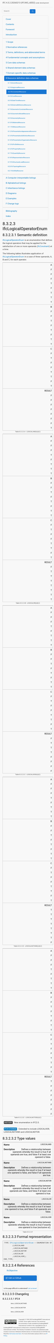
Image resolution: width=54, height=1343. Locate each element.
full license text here (15, 1333)
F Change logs (12, 203)
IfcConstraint (43, 246)
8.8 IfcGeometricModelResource (19, 114)
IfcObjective (12, 1270)
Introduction (11, 34)
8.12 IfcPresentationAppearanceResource (22, 131)
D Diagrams (11, 193)
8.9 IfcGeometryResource (16, 118)
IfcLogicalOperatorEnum (13, 240)
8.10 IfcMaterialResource (16, 122)
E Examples (11, 198)
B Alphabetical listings (16, 183)
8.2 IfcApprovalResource (16, 87)
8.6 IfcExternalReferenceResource (19, 105)
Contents (10, 24)
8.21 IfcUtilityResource (15, 171)
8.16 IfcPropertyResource (16, 149)
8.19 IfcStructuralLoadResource (19, 162)
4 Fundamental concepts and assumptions (25, 57)
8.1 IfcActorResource (15, 83)
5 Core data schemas (15, 62)
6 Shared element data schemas (20, 68)
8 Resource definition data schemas (22, 78)
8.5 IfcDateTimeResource (16, 100)
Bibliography (11, 211)
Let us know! (32, 1288)
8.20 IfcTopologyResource (17, 166)
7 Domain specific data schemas (21, 73)
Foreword (10, 29)
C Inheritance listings (15, 188)
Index (8, 216)
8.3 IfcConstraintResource (17, 92)
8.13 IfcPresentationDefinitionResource (21, 136)
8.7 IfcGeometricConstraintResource (20, 109)
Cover (8, 19)
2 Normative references (16, 47)
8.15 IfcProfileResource (16, 144)
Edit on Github (13, 1278)
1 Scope (9, 42)
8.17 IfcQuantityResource (16, 153)
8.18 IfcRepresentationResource (19, 158)
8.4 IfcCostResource (15, 96)
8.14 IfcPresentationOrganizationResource (22, 140)
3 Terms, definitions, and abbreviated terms (25, 52)
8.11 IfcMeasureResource (16, 127)
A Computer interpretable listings (21, 178)
